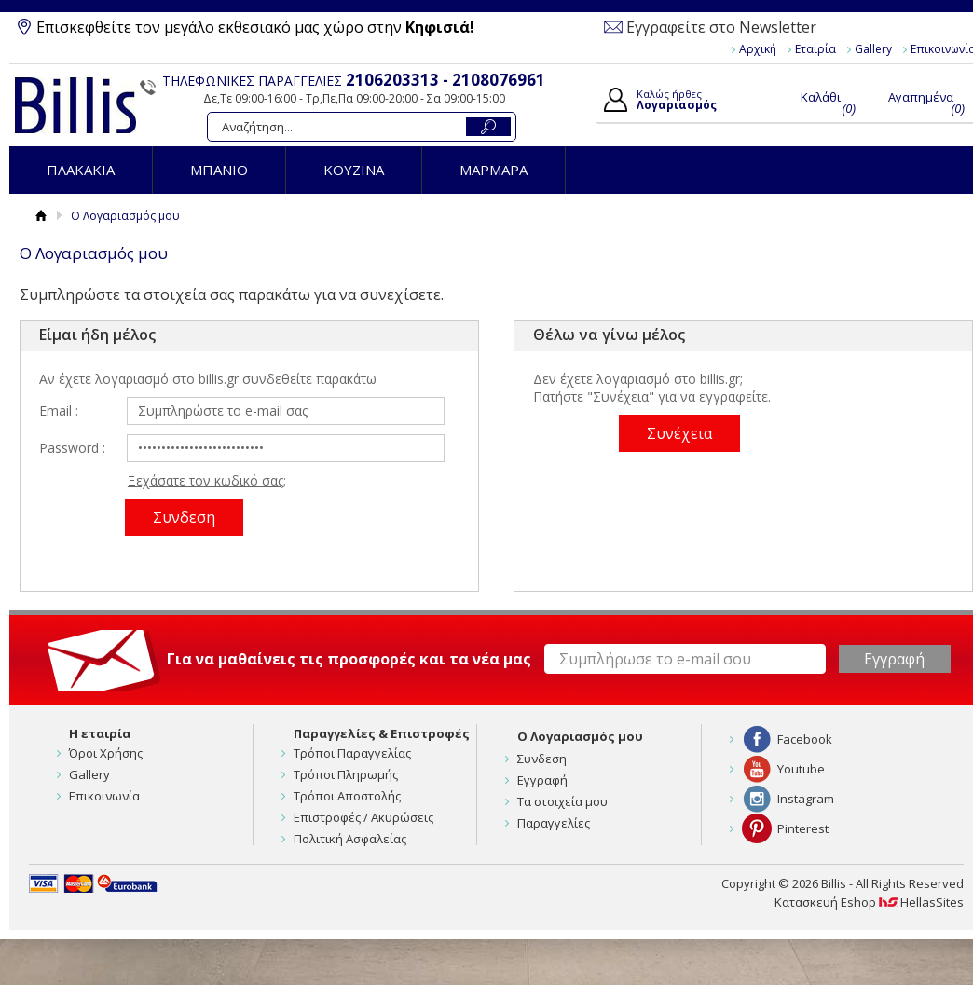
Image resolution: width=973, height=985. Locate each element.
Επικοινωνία (104, 795)
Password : (72, 448)
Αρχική (757, 49)
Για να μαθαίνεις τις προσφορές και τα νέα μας (349, 659)
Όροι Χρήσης (106, 753)
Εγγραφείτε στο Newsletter (721, 27)
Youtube (801, 768)
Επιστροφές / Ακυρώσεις (363, 817)
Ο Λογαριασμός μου (580, 736)
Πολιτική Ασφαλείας (350, 838)
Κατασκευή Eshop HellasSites (869, 902)
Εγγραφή (542, 780)
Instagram (805, 798)
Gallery (873, 49)
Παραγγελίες (553, 822)
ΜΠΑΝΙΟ (219, 169)
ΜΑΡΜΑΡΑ (493, 169)
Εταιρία (815, 49)
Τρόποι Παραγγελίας (352, 753)
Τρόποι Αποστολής (347, 795)
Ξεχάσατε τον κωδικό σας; (207, 480)
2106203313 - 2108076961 (445, 79)
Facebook (804, 739)
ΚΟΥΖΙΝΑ (353, 169)
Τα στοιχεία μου (562, 801)
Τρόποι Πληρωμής (346, 774)
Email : (58, 410)
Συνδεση (542, 758)
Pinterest (803, 828)
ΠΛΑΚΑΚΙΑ (81, 169)
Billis (75, 105)
